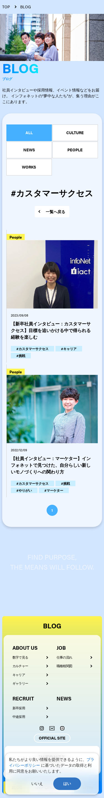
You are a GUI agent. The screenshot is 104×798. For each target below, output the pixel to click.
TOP (6, 6)
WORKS (29, 167)
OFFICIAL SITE (52, 738)
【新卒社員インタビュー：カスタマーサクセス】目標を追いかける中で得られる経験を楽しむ (51, 330)
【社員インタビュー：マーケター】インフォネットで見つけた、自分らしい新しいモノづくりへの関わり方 (51, 465)
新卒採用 (18, 707)
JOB (61, 647)
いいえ (37, 783)
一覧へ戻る (55, 211)
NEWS (29, 149)
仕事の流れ (64, 657)
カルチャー (20, 665)
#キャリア (69, 348)
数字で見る (20, 657)
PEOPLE (75, 149)
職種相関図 (64, 665)
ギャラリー (20, 683)
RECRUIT (23, 698)
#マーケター (53, 490)
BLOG (52, 625)
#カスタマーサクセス (32, 348)
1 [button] (52, 510)
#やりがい (24, 490)
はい (67, 783)
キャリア (18, 674)
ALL (29, 132)
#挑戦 (20, 355)
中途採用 (18, 716)
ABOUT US (24, 647)
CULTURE (75, 132)
